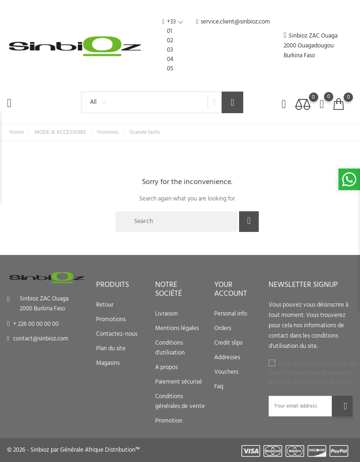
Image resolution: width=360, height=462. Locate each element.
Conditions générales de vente (180, 401)
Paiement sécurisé (178, 382)
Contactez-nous (116, 334)
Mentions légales (177, 328)
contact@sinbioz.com (40, 339)
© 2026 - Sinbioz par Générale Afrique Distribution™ (73, 450)
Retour (104, 305)
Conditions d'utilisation (170, 348)
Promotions (111, 319)
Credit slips (228, 343)
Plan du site (111, 349)
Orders (222, 328)
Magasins (108, 363)
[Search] (176, 221)
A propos (166, 367)
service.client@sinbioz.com (233, 45)
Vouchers (226, 372)
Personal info (230, 314)
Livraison (166, 314)
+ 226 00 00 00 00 (36, 324)
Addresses (227, 357)
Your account (230, 289)
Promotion (168, 421)
